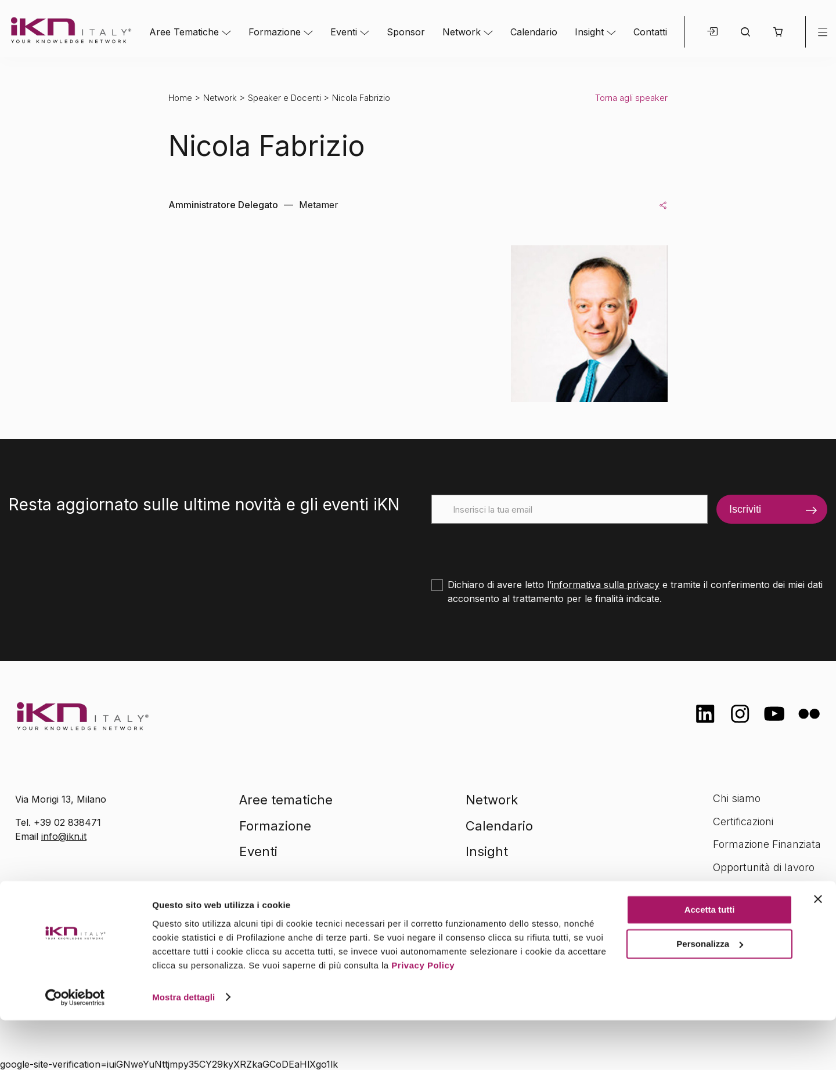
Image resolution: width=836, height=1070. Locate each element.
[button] (778, 32)
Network (461, 32)
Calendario (533, 32)
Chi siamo (737, 798)
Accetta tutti (709, 960)
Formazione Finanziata (767, 844)
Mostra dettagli (183, 1047)
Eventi (343, 32)
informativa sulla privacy (606, 584)
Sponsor (406, 32)
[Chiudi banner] (818, 949)
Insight (589, 32)
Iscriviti (745, 509)
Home (180, 97)
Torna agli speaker (631, 97)
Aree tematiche (286, 799)
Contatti (650, 32)
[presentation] (519, 546)
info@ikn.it (64, 836)
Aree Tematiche (184, 32)
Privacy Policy (423, 1015)
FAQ (723, 890)
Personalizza (709, 994)
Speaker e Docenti (284, 97)
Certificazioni (743, 821)
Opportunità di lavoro (764, 867)
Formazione (274, 32)
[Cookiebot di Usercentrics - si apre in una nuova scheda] (75, 1047)
